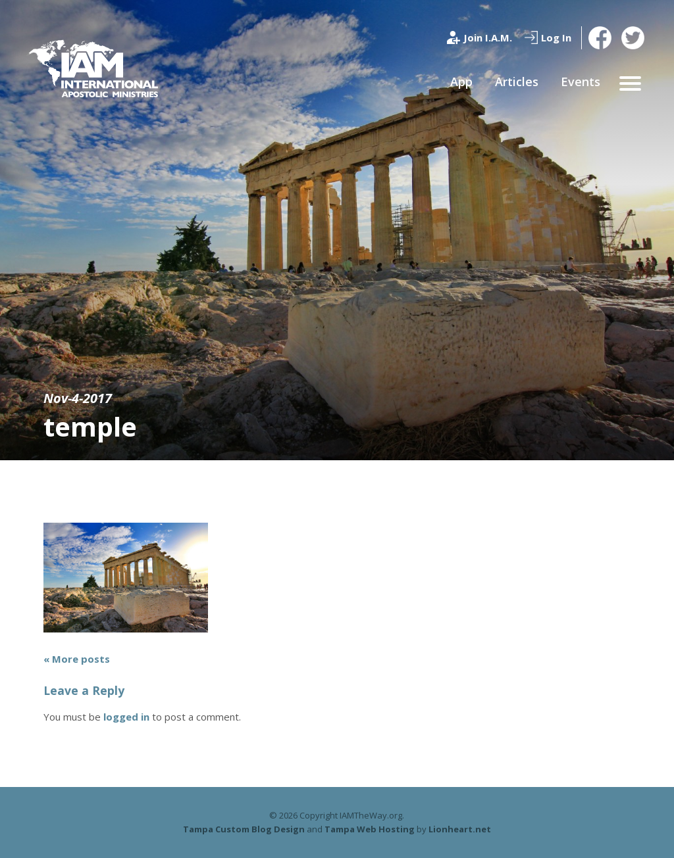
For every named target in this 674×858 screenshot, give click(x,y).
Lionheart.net (459, 829)
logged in (126, 716)
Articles (516, 81)
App (461, 81)
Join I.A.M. (487, 37)
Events (580, 81)
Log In (556, 37)
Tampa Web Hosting (369, 829)
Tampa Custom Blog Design (244, 829)
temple (90, 426)
